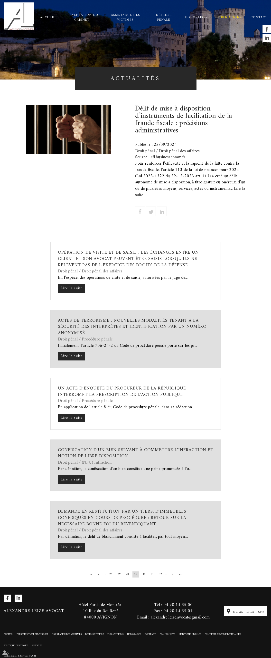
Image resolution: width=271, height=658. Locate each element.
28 (127, 574)
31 (152, 574)
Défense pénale (164, 17)
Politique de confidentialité (223, 634)
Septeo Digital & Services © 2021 (20, 656)
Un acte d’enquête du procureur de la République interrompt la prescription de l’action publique (122, 392)
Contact (259, 17)
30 (143, 574)
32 (160, 574)
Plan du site (167, 634)
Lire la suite (72, 288)
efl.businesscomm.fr (168, 157)
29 (135, 574)
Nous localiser (249, 612)
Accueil (47, 17)
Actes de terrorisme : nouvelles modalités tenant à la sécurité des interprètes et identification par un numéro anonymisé (132, 327)
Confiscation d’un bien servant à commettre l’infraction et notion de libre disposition (135, 453)
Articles (37, 645)
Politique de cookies (16, 645)
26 (110, 574)
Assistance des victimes (125, 17)
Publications (229, 17)
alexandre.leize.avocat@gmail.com (180, 617)
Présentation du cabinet (81, 17)
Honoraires (196, 17)
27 (119, 574)
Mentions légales (190, 634)
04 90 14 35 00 (178, 605)
